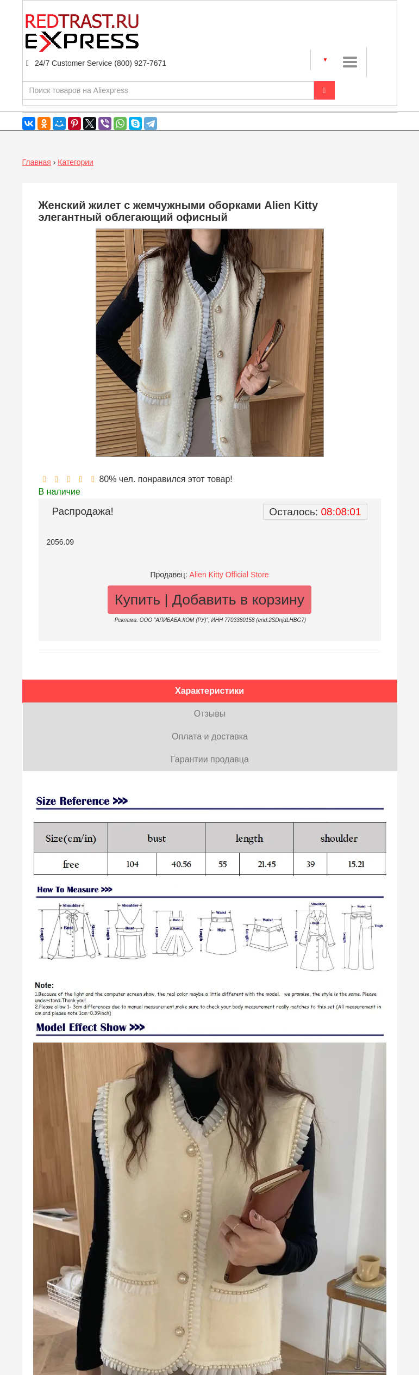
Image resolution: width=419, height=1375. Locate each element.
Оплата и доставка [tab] (210, 736)
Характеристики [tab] (209, 690)
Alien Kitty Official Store (229, 574)
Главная (36, 162)
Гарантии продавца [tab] (210, 759)
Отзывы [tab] (210, 713)
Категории (75, 162)
